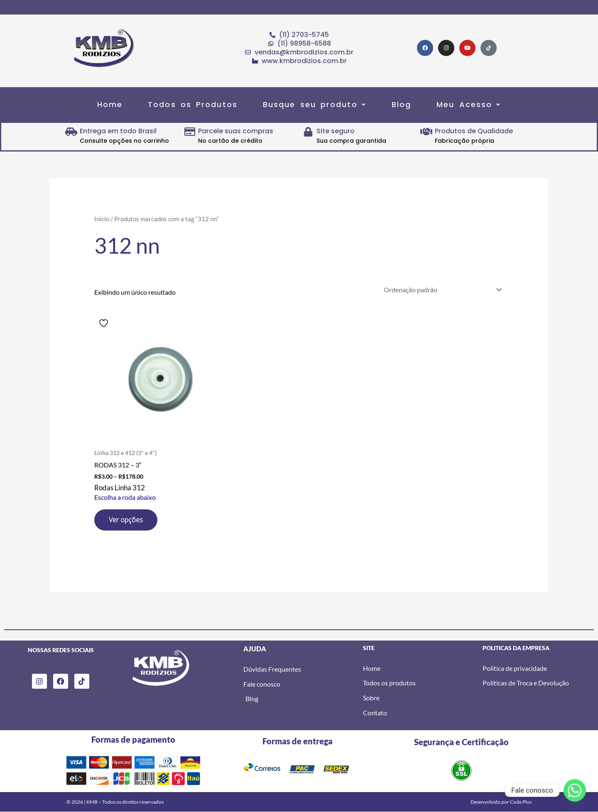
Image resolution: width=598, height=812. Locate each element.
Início (101, 219)
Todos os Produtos (193, 104)
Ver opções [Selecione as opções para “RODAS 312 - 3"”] (126, 519)
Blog (401, 104)
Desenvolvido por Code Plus (501, 802)
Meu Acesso (468, 104)
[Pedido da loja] (441, 289)
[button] (315, 104)
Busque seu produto (314, 104)
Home (110, 104)
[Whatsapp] (575, 790)
